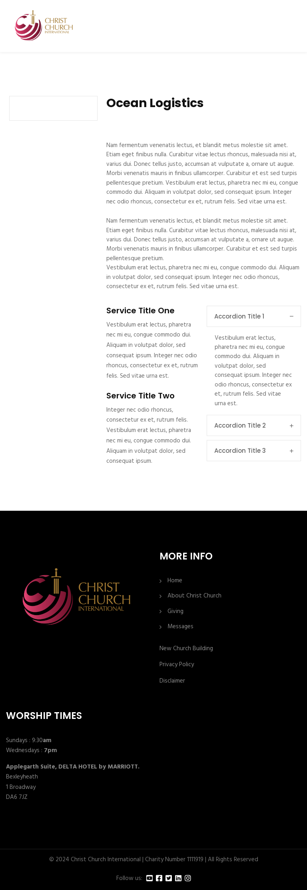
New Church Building (186, 648)
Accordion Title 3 (253, 450)
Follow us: (129, 878)
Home (174, 580)
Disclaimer (172, 681)
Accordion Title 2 (253, 425)
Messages (180, 626)
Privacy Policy (176, 664)
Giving (175, 611)
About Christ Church (194, 596)
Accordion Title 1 (253, 316)
